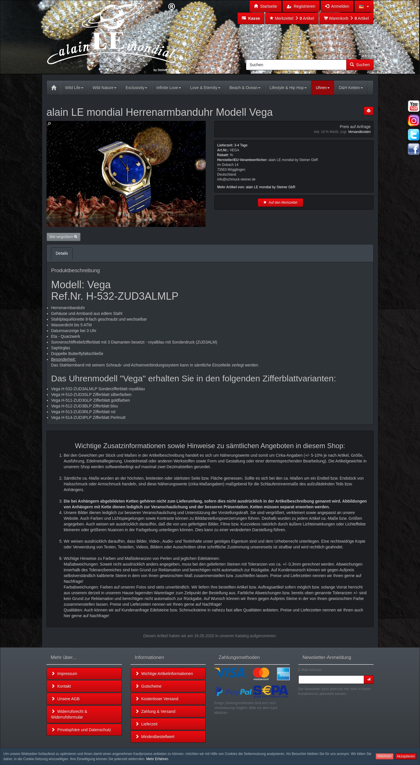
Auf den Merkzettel (280, 203)
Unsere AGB (65, 699)
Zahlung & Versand (155, 711)
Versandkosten (359, 132)
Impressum (64, 673)
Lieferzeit (146, 724)
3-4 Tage (240, 145)
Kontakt (61, 686)
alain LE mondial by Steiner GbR (270, 187)
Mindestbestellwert (155, 736)
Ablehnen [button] (384, 756)
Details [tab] (62, 253)
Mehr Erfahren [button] (157, 759)
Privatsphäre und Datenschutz (81, 729)
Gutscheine (148, 686)
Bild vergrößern (63, 237)
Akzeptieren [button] (406, 756)
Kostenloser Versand (156, 699)
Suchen (360, 64)
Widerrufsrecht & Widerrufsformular (69, 714)
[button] (364, 6)
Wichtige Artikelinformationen (164, 673)
